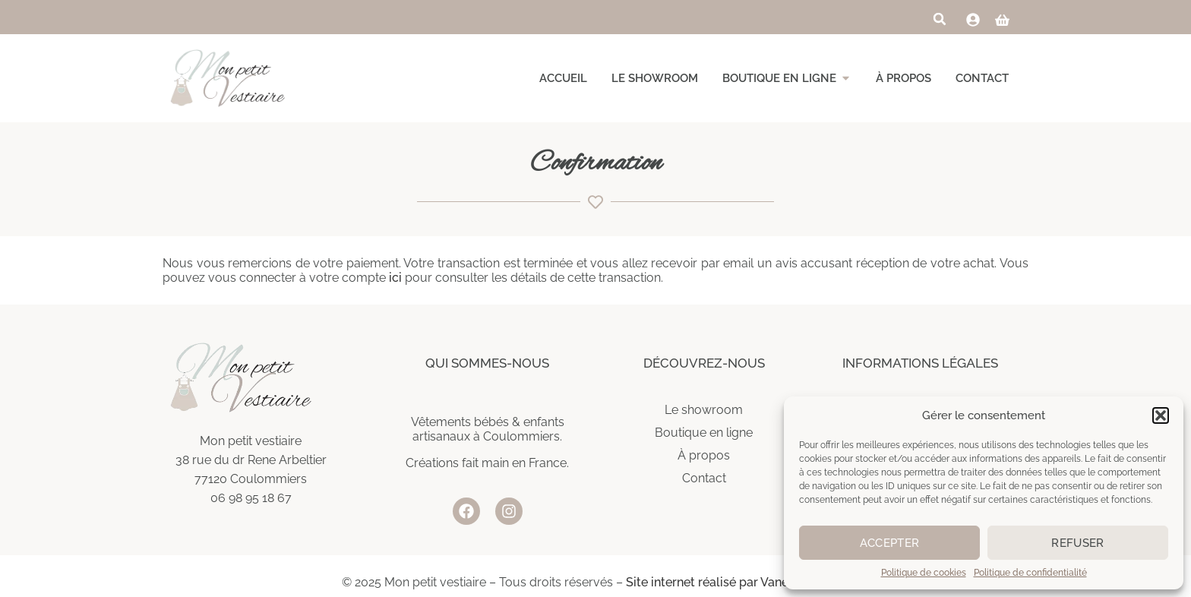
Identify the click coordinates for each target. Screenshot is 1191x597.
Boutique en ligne (704, 432)
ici (395, 277)
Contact (704, 478)
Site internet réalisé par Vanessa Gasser (737, 582)
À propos (704, 455)
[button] (1160, 415)
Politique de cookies (923, 572)
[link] (973, 20)
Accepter (889, 543)
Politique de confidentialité (1030, 572)
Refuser (1077, 543)
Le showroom (704, 410)
